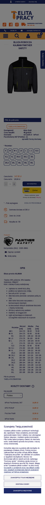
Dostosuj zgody (22, 484)
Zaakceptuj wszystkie (22, 491)
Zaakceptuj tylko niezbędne (22, 478)
